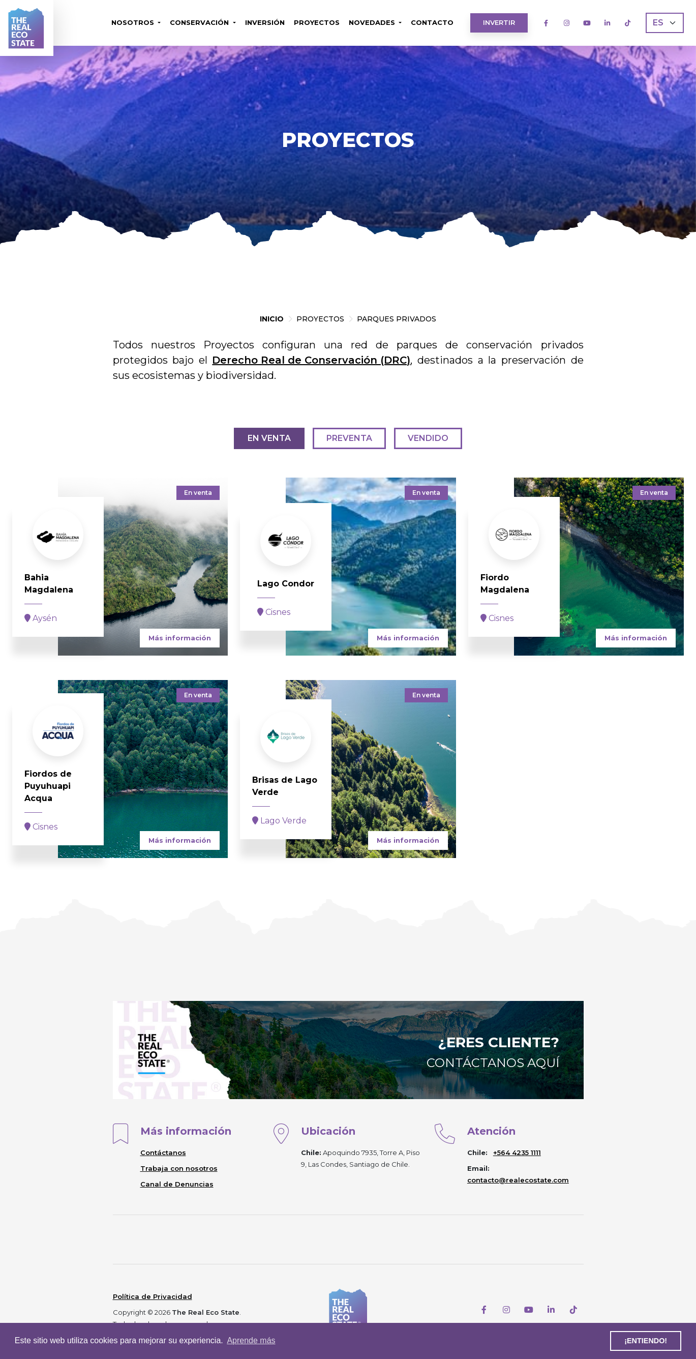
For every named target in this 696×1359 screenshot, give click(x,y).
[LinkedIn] (607, 23)
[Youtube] (587, 23)
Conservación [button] (200, 22)
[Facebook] (546, 23)
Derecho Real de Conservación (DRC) (311, 360)
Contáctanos (163, 1152)
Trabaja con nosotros (179, 1168)
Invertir (499, 22)
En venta (269, 438)
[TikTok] (627, 23)
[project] (120, 567)
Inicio (272, 318)
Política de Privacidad (152, 1296)
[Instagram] (566, 23)
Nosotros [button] (133, 22)
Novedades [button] (373, 22)
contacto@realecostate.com (518, 1180)
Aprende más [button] (251, 1340)
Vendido (428, 438)
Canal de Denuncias (177, 1184)
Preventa (349, 438)
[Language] (665, 23)
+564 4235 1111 (517, 1152)
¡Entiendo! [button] (645, 1341)
